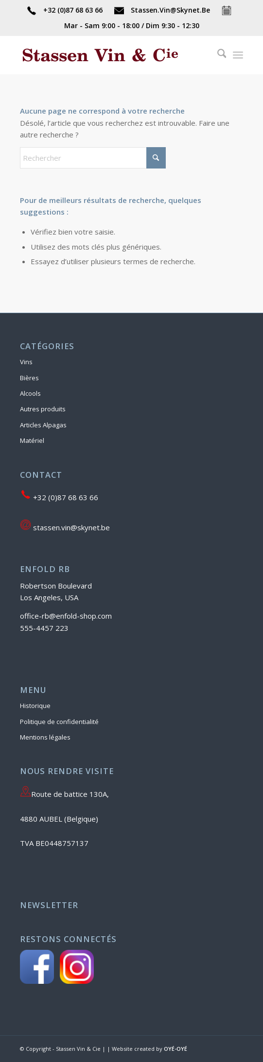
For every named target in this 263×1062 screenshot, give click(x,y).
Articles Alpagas (43, 425)
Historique (35, 705)
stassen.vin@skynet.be (65, 526)
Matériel (32, 440)
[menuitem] (217, 54)
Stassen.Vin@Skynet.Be (163, 10)
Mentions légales (45, 737)
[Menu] (238, 55)
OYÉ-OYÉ (175, 1048)
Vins (26, 361)
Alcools (30, 393)
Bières (29, 377)
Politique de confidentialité (59, 721)
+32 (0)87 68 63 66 (66, 10)
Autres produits (43, 409)
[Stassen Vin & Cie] (109, 54)
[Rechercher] (217, 54)
